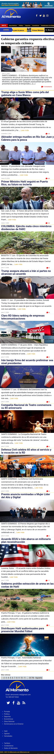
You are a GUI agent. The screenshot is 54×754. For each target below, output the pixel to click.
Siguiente (38, 678)
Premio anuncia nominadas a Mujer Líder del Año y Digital (25, 496)
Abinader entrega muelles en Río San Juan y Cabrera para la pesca (27, 138)
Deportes (27, 25)
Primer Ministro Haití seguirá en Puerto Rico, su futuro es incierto (24, 183)
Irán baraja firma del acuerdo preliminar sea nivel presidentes (27, 362)
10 (22, 678)
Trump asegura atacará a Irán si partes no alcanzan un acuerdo (26, 272)
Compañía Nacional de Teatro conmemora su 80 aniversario (26, 406)
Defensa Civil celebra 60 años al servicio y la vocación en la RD (26, 451)
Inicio (4, 25)
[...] (34, 84)
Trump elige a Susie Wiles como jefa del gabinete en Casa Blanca (25, 94)
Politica (21, 25)
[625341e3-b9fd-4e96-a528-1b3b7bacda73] (27, 4)
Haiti (5, 731)
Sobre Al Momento (11, 748)
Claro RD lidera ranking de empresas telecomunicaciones (23, 317)
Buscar (50, 30)
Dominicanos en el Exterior (13, 724)
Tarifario (7, 743)
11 (25, 678)
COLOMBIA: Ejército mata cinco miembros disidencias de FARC (26, 228)
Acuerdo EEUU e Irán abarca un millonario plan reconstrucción (26, 540)
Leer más (25, 130)
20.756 (31, 678)
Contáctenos (8, 746)
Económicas (35, 25)
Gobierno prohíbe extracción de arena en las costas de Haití (27, 585)
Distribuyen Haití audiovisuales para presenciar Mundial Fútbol (22, 630)
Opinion (7, 734)
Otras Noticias (13, 25)
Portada (7, 712)
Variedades (8, 736)
